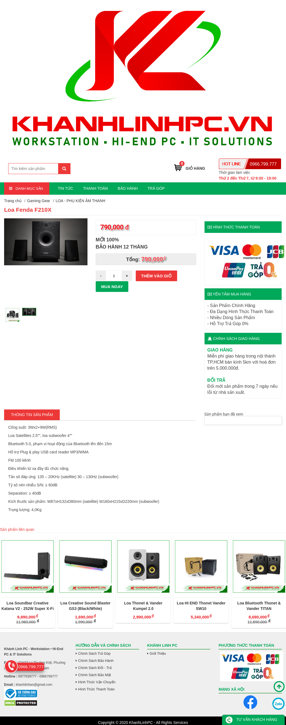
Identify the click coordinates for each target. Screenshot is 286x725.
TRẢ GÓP (156, 188)
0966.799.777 (263, 164)
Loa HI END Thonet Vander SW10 (201, 606)
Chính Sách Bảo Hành (96, 661)
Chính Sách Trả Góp (94, 653)
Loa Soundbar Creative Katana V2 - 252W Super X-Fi (27, 606)
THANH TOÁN (95, 188)
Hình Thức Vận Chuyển (96, 682)
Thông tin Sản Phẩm (32, 414)
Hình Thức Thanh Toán (96, 689)
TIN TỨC (65, 188)
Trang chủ (13, 201)
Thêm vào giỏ (156, 276)
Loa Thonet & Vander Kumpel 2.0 (143, 606)
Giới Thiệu (158, 653)
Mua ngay (112, 286)
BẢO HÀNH (128, 188)
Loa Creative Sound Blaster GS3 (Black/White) (85, 606)
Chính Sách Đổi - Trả (95, 668)
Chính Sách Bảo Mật (94, 675)
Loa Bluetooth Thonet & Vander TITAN (259, 606)
